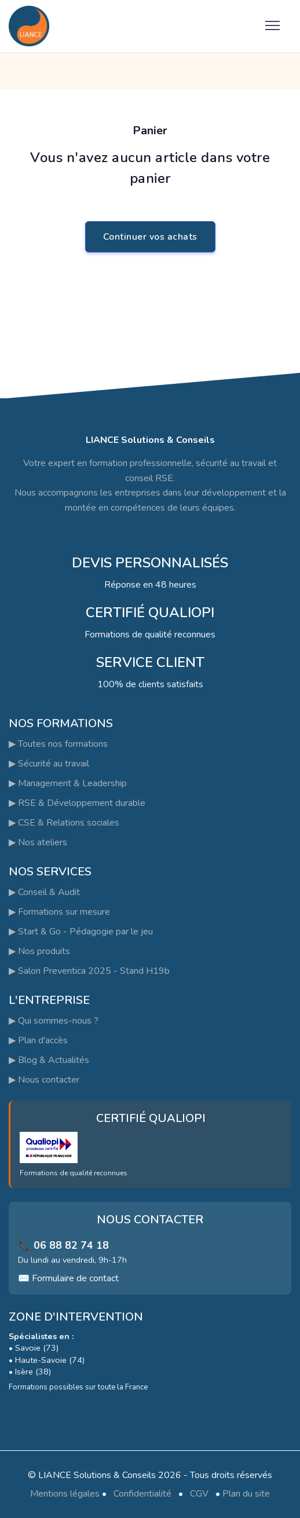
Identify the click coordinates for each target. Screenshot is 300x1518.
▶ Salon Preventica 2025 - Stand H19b (89, 971)
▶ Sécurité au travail (49, 763)
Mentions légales (65, 1493)
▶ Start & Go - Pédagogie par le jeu (81, 931)
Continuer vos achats (150, 236)
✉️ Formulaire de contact (68, 1278)
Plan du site (246, 1493)
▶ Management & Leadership (68, 783)
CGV (199, 1493)
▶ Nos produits (39, 951)
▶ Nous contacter (44, 1079)
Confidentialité (142, 1493)
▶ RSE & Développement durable (77, 803)
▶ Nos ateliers (38, 842)
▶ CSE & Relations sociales (64, 822)
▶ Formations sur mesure (59, 911)
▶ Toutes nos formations (58, 744)
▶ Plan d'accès (38, 1040)
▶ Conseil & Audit (44, 892)
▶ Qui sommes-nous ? (53, 1020)
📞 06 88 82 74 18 (63, 1245)
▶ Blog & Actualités (49, 1060)
